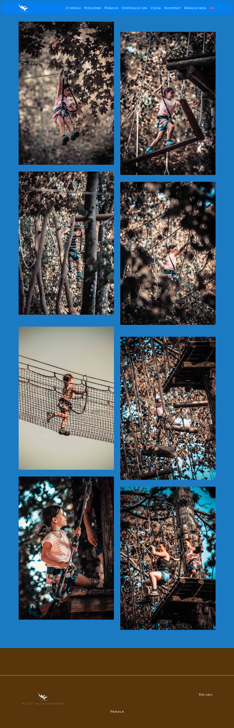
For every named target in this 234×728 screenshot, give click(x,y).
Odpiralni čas (134, 8)
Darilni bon (195, 8)
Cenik (156, 8)
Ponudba (92, 8)
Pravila (111, 8)
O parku (73, 8)
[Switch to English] (212, 8)
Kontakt (173, 8)
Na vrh (205, 695)
